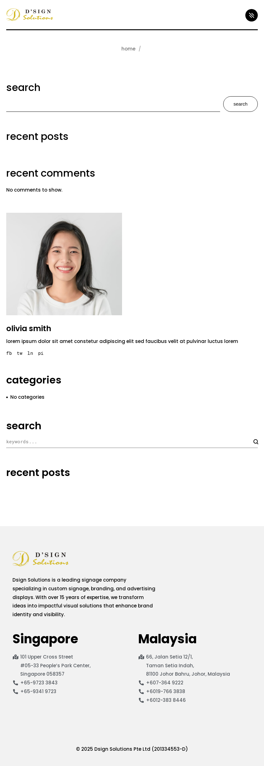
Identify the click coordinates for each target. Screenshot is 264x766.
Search (23, 87)
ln (30, 353)
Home (128, 48)
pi (41, 353)
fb (9, 353)
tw (19, 353)
